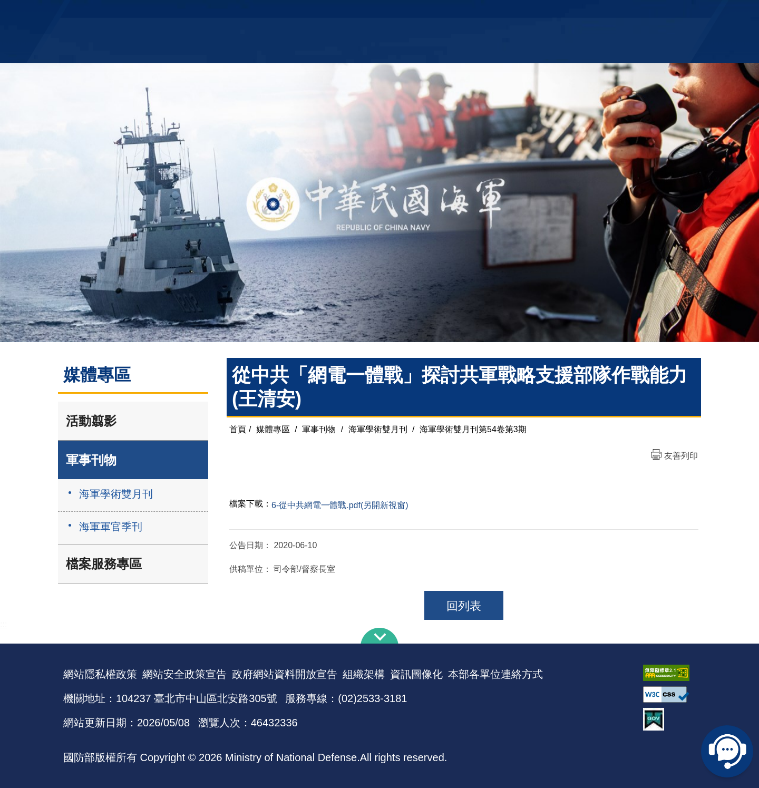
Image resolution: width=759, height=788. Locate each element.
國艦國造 (603, 13)
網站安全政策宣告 (184, 674)
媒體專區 (273, 429)
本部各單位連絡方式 (495, 674)
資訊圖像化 (416, 674)
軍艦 (575, 13)
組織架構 (364, 674)
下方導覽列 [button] (379, 636)
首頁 (237, 429)
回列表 (463, 605)
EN (401, 13)
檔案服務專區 (104, 564)
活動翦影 (91, 421)
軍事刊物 (91, 460)
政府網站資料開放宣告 (284, 674)
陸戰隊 (635, 13)
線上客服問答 (727, 751)
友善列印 (681, 455)
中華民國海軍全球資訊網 (224, 14)
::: (3, 624)
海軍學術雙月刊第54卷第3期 (473, 429)
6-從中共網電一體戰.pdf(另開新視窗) (339, 505)
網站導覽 (376, 13)
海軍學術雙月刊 (116, 494)
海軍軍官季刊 (110, 526)
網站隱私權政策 (100, 674)
